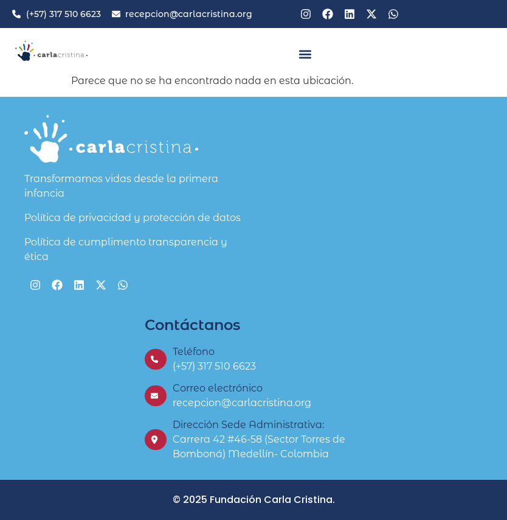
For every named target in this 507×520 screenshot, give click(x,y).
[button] (305, 54)
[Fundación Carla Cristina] (374, 209)
